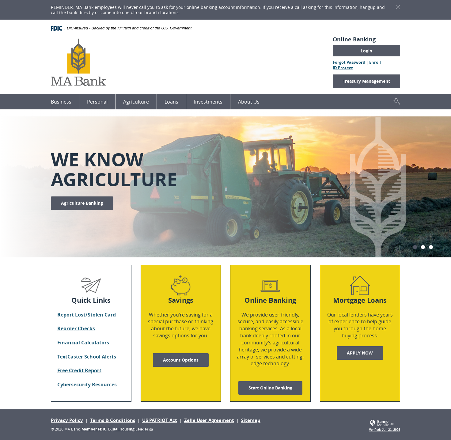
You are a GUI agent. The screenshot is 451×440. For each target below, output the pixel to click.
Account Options (181, 360)
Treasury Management (366, 81)
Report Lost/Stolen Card (86, 314)
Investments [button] (208, 101)
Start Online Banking (270, 388)
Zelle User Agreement (209, 420)
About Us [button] (249, 101)
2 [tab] (423, 247)
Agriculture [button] (136, 101)
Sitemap (250, 420)
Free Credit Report (79, 370)
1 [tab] (415, 247)
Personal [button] (97, 101)
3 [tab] (431, 247)
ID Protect (343, 67)
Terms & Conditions (112, 420)
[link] (384, 424)
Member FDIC (93, 429)
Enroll (375, 62)
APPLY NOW (365, 353)
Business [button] (61, 101)
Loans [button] (171, 101)
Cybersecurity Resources (87, 384)
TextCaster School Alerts (86, 356)
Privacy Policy (67, 420)
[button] (396, 101)
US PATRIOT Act (159, 420)
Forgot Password (349, 62)
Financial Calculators (83, 342)
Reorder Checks (76, 328)
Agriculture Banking (82, 203)
